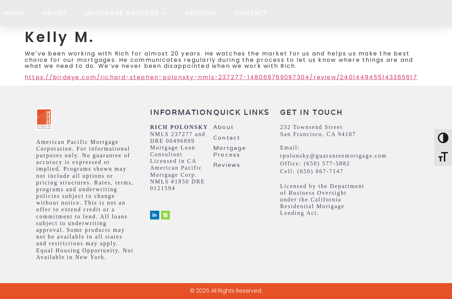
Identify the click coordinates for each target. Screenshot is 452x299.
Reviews (201, 13)
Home (14, 13)
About (55, 13)
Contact (251, 13)
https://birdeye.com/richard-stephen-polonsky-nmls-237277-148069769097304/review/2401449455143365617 (221, 77)
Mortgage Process (126, 13)
